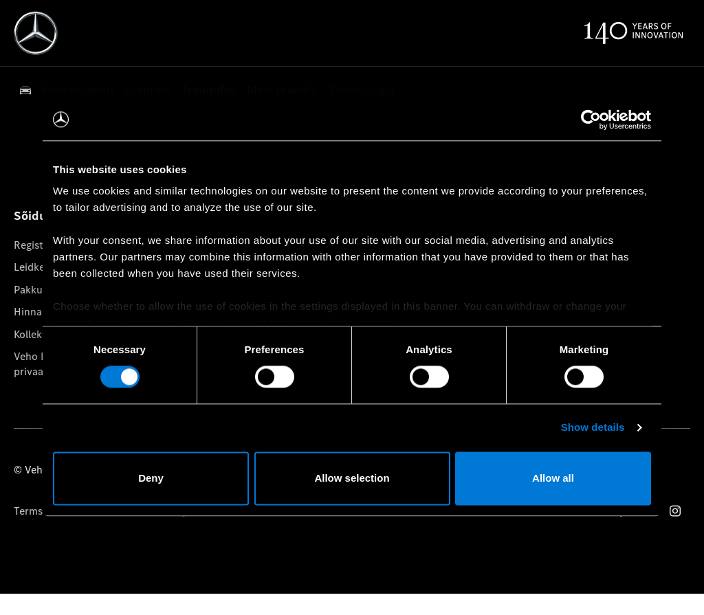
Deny (151, 478)
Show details (593, 428)
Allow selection (351, 478)
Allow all (553, 478)
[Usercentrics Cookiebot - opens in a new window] (591, 119)
